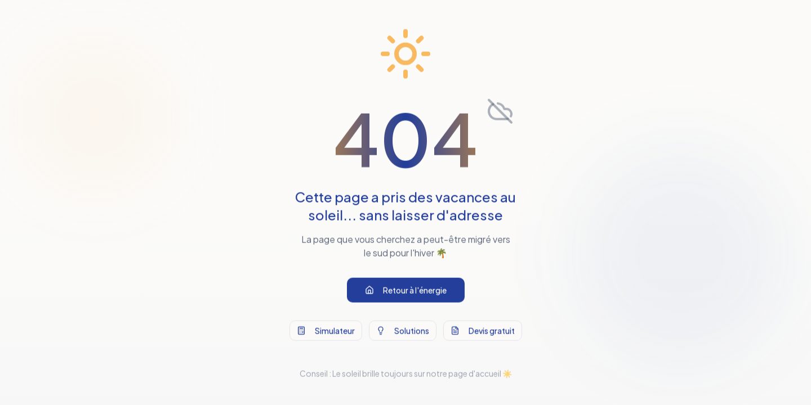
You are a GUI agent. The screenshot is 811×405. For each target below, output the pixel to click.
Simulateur (326, 332)
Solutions (402, 332)
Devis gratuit (483, 332)
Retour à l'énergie (406, 292)
